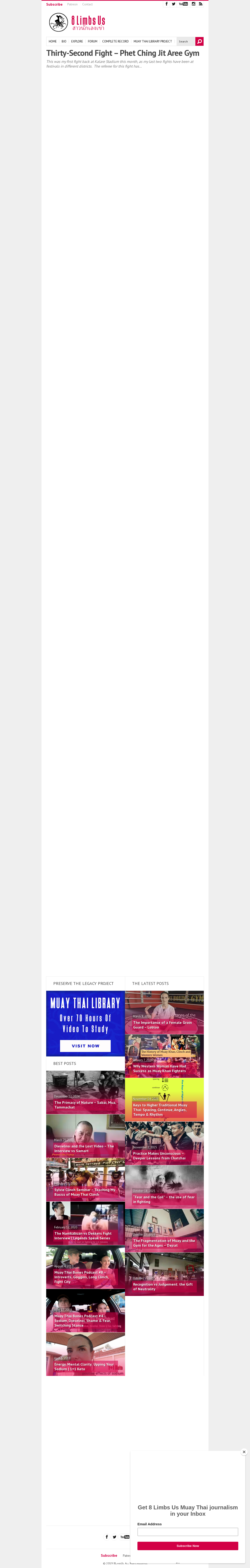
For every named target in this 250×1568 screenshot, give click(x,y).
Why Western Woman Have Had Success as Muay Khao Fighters (159, 1068)
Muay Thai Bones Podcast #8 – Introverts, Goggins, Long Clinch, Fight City (81, 1277)
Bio (64, 41)
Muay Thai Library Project (153, 41)
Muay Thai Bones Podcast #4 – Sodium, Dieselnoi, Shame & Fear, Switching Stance (82, 1321)
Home (53, 41)
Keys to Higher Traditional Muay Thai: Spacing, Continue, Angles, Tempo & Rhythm (160, 1110)
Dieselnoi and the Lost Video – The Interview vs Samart (84, 1148)
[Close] (244, 1451)
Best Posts (64, 1063)
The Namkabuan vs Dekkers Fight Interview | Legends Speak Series (83, 1235)
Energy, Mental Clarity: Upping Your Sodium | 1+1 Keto (84, 1366)
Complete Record (115, 41)
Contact (87, 4)
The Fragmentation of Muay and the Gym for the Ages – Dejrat (164, 1243)
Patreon (72, 4)
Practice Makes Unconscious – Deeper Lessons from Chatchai (159, 1155)
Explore (77, 41)
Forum (92, 41)
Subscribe (54, 4)
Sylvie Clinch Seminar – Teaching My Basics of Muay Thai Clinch (84, 1192)
